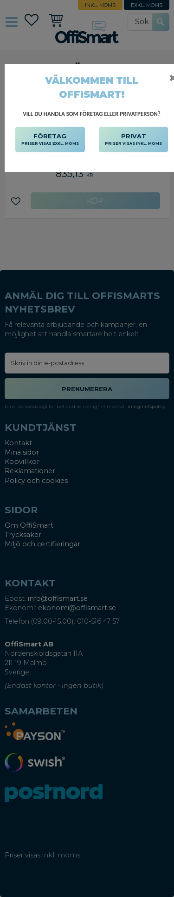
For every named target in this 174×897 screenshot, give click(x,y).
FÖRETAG (50, 139)
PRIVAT (133, 139)
